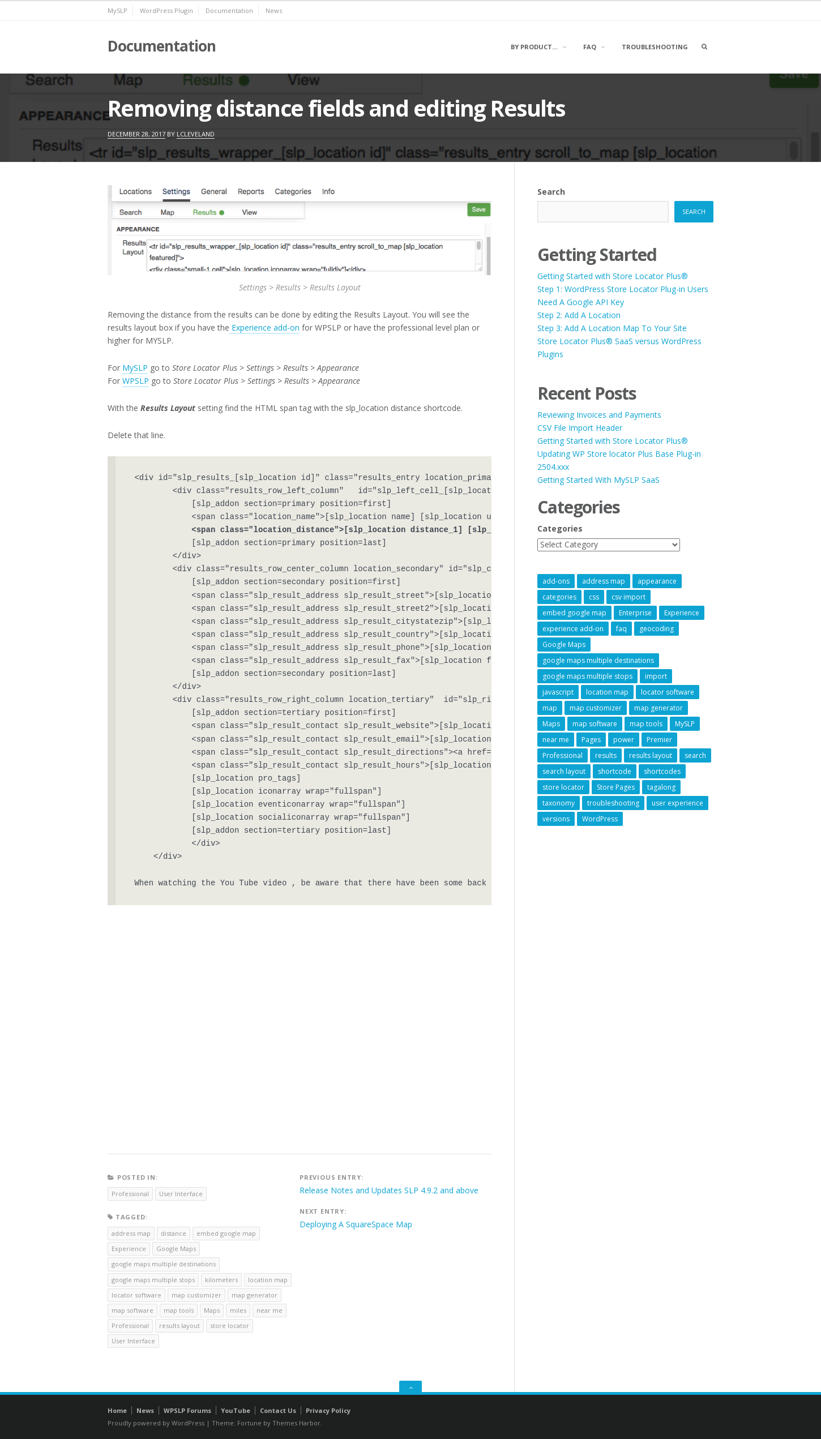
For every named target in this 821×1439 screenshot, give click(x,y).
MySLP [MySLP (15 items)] (685, 724)
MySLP (117, 10)
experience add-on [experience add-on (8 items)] (573, 628)
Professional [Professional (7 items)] (562, 755)
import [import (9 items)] (656, 676)
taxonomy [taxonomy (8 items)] (558, 803)
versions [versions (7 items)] (556, 819)
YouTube (235, 1410)
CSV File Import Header (579, 427)
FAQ (589, 46)
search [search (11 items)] (695, 755)
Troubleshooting (655, 46)
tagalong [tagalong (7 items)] (661, 787)
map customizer (196, 1295)
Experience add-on (264, 327)
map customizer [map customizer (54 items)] (596, 708)
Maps (212, 1310)
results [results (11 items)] (606, 755)
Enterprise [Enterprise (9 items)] (635, 613)
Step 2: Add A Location (579, 315)
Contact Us (278, 1410)
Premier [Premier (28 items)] (659, 739)
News (274, 10)
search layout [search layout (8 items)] (563, 771)
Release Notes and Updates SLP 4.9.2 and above (389, 1190)
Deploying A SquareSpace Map (356, 1224)
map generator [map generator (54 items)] (658, 708)
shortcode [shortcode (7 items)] (614, 771)
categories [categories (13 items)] (559, 597)
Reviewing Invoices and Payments (599, 414)
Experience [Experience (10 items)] (681, 613)
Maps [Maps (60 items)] (551, 724)
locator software (136, 1295)
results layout (179, 1325)
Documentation (229, 10)
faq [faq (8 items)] (621, 628)
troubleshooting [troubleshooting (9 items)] (613, 803)
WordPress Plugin (166, 10)
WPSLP (135, 380)
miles (238, 1310)
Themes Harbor (296, 1423)
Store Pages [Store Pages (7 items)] (616, 787)
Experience (129, 1248)
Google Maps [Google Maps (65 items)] (563, 644)
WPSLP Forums (187, 1410)
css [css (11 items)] (594, 597)
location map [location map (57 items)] (607, 692)
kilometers (221, 1279)
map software (132, 1310)
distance (173, 1233)
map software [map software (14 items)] (594, 724)
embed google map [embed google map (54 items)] (574, 613)
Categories (560, 528)
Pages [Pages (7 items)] (591, 739)
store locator (229, 1325)
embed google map (226, 1233)
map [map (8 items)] (549, 708)
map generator (254, 1295)
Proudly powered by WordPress (156, 1423)
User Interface (181, 1193)
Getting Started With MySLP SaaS (598, 479)
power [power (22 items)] (623, 739)
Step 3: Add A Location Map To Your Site (612, 328)
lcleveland (196, 134)
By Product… (534, 46)
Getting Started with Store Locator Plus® (612, 276)
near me (269, 1310)
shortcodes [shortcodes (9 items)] (662, 771)
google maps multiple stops (153, 1279)
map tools (179, 1310)
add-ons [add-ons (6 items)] (556, 581)
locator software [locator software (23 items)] (667, 692)
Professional (130, 1193)
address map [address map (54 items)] (603, 581)
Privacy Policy (328, 1410)
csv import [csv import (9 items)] (628, 597)
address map (131, 1233)
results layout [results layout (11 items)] (650, 755)
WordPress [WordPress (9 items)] (600, 819)
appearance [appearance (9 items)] (657, 581)
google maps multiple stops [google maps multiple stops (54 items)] (587, 676)
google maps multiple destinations (164, 1264)
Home (117, 1410)
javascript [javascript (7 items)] (558, 692)
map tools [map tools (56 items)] (646, 724)
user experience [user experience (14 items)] (677, 803)
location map (268, 1279)
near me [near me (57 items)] (555, 739)
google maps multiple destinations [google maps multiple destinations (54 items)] (598, 660)
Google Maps (176, 1248)
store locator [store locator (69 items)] (563, 787)
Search (551, 191)
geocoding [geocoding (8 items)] (656, 628)
